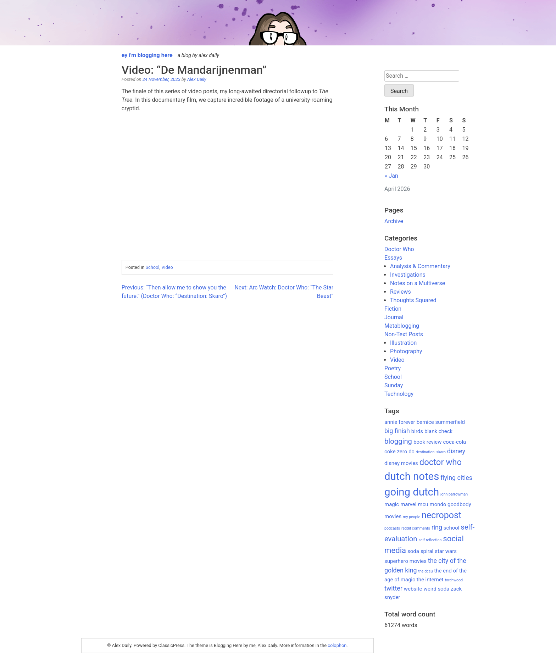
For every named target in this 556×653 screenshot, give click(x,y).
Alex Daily (196, 79)
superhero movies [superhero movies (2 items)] (405, 561)
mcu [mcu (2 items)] (423, 504)
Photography (406, 351)
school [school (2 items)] (452, 528)
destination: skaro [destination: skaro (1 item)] (430, 452)
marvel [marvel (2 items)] (408, 504)
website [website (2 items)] (413, 589)
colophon (337, 645)
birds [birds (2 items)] (417, 431)
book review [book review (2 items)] (427, 442)
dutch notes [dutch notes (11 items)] (411, 476)
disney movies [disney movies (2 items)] (401, 463)
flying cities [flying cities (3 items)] (456, 477)
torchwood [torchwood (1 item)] (454, 580)
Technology (398, 394)
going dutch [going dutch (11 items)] (411, 492)
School (152, 267)
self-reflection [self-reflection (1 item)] (430, 540)
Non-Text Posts (403, 334)
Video (167, 267)
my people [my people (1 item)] (411, 517)
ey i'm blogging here (147, 55)
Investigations (408, 274)
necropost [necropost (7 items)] (441, 515)
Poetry (392, 368)
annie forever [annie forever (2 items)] (399, 422)
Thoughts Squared (413, 300)
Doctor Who (399, 249)
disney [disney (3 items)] (456, 451)
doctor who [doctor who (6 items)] (440, 462)
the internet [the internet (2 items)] (430, 579)
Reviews (400, 291)
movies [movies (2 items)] (392, 516)
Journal (394, 317)
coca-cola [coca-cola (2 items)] (454, 442)
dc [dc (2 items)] (411, 451)
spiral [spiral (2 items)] (427, 551)
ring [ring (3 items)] (437, 527)
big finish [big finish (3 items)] (397, 431)
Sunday (393, 385)
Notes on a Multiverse (417, 283)
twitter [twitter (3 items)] (393, 588)
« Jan (391, 175)
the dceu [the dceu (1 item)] (425, 571)
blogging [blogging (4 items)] (398, 441)
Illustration (403, 342)
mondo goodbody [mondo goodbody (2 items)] (450, 504)
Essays (393, 257)
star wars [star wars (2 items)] (446, 551)
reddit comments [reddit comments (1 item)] (415, 528)
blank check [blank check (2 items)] (438, 431)
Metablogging (401, 325)
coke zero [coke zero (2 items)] (395, 451)
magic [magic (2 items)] (391, 504)
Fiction (392, 308)
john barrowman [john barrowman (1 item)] (454, 494)
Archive (393, 221)
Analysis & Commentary (420, 266)
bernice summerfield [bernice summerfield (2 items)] (441, 422)
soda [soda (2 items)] (413, 551)
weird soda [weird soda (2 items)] (436, 589)
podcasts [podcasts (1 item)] (392, 528)
